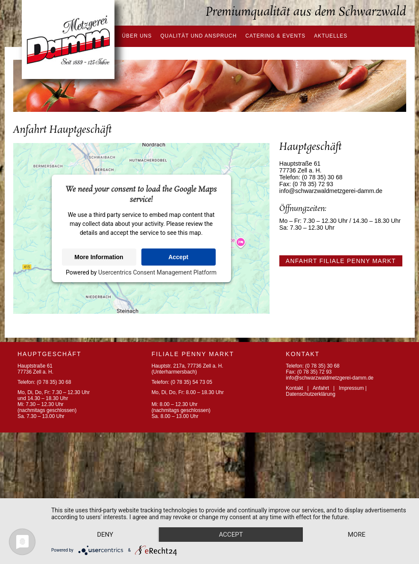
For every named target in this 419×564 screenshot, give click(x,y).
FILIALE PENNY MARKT (193, 354)
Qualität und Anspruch (199, 36)
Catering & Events (275, 36)
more (107, 534)
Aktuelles (330, 36)
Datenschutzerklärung (310, 394)
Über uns (137, 36)
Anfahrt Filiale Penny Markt (341, 260)
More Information (98, 257)
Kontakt (294, 388)
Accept (178, 257)
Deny (107, 519)
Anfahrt (321, 388)
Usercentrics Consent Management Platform (157, 272)
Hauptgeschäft (50, 354)
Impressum (351, 388)
